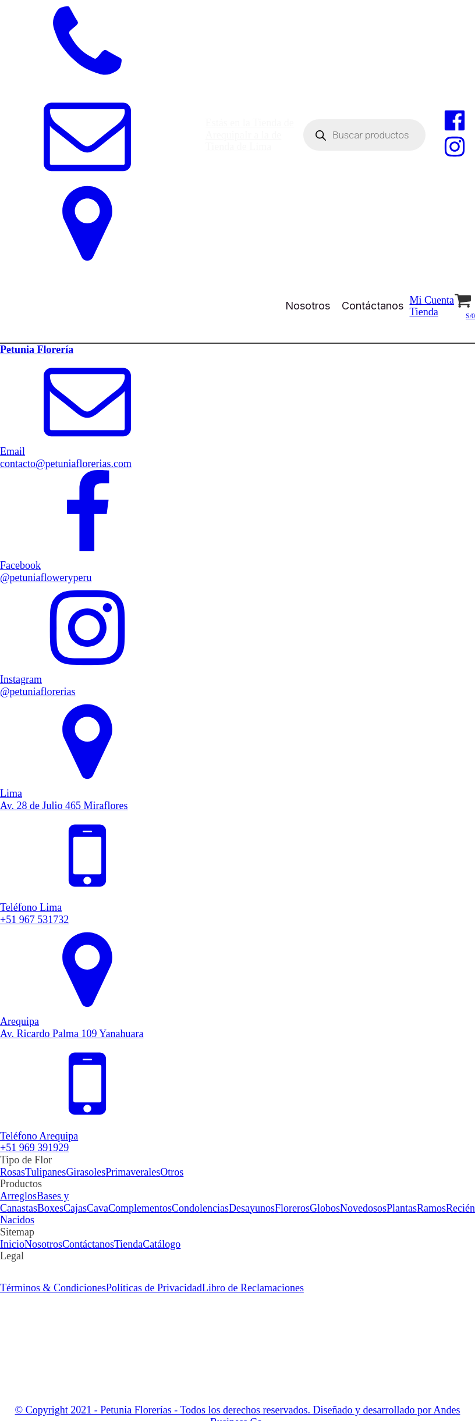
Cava (97, 1208)
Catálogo (161, 1244)
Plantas (402, 1208)
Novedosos (363, 1208)
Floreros (292, 1208)
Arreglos (18, 1196)
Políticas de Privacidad (154, 1268)
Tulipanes (45, 1172)
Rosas (12, 1172)
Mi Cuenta (431, 300)
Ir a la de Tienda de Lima (243, 141)
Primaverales (132, 1172)
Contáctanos (372, 306)
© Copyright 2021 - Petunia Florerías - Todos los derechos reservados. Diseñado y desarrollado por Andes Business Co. (237, 1396)
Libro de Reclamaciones (253, 1268)
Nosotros (307, 306)
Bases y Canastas (34, 1202)
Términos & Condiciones (53, 1268)
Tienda (423, 312)
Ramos (431, 1208)
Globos (325, 1208)
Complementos (140, 1208)
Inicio (12, 1244)
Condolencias (200, 1208)
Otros (171, 1172)
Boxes (50, 1208)
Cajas (75, 1208)
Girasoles (85, 1172)
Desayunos (252, 1208)
